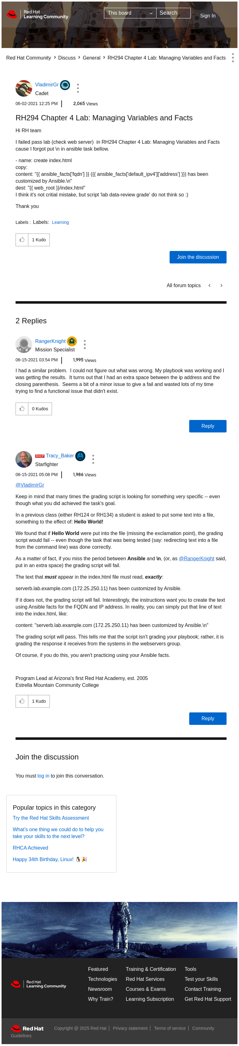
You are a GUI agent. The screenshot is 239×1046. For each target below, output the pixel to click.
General (92, 57)
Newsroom (100, 989)
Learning (60, 222)
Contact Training (203, 989)
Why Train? (100, 999)
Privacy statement (130, 1028)
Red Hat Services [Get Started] (145, 979)
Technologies (102, 979)
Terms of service (170, 1028)
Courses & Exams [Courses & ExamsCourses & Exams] (146, 989)
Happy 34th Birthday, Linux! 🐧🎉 (50, 859)
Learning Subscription (150, 999)
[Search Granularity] (130, 13)
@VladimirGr (30, 485)
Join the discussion (198, 257)
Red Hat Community (28, 57)
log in (43, 775)
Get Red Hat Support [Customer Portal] (208, 999)
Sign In (208, 15)
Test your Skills (201, 979)
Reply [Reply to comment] (208, 426)
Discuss (67, 57)
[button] (78, 88)
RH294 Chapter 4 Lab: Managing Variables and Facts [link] (167, 57)
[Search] (173, 13)
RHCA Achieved (30, 848)
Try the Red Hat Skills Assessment (51, 818)
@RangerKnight (196, 558)
